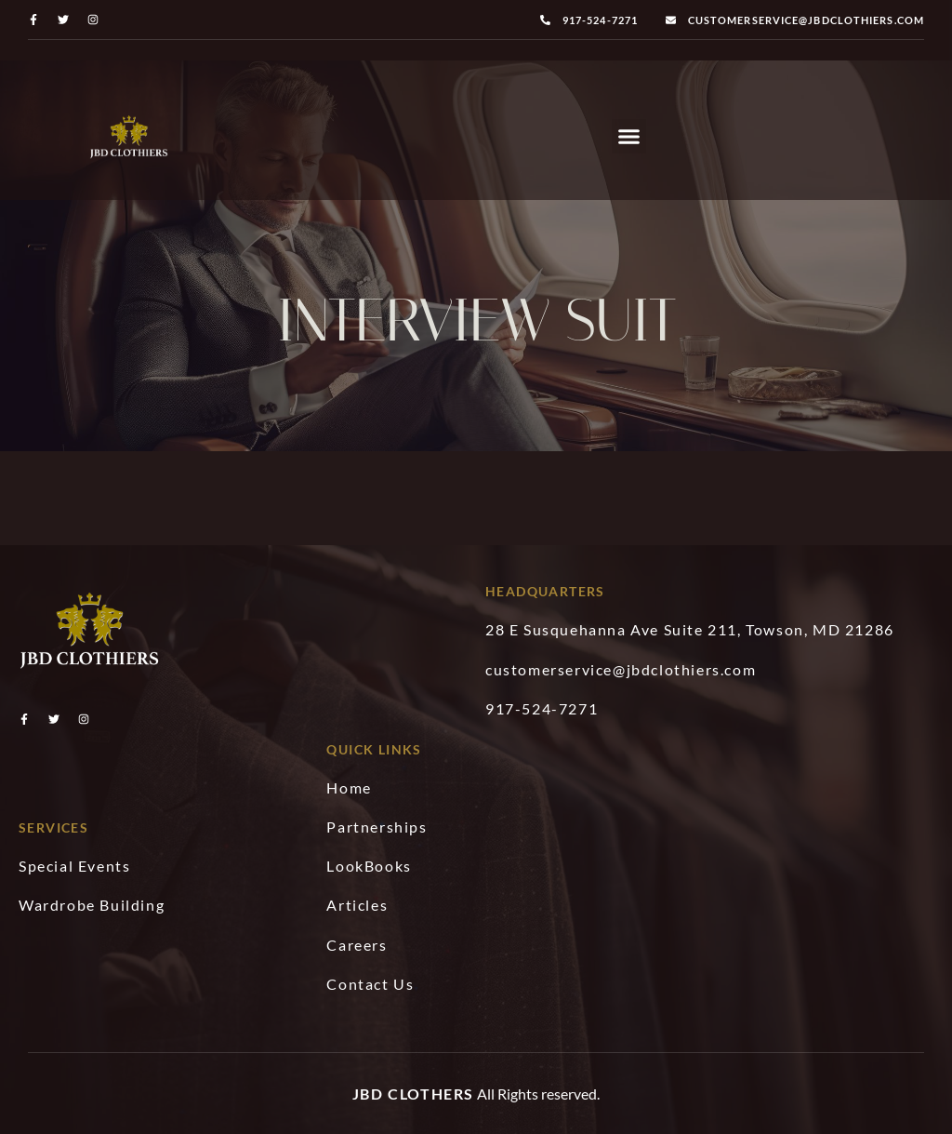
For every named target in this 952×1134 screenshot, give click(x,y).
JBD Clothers (413, 1093)
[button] (629, 136)
